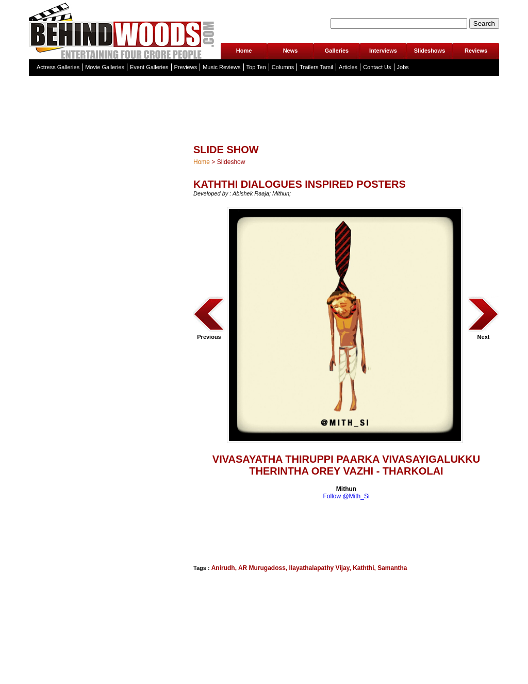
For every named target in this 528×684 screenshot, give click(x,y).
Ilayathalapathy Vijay (319, 568)
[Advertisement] (244, 531)
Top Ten (256, 67)
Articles (348, 67)
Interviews (383, 50)
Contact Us (377, 67)
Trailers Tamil (316, 67)
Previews (185, 67)
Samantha (392, 568)
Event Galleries (149, 67)
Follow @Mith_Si (346, 496)
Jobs (403, 67)
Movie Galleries (104, 67)
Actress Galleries (58, 67)
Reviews (476, 50)
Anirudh (223, 568)
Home (244, 50)
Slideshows (430, 50)
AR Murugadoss (262, 568)
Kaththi (363, 568)
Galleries (337, 50)
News (290, 50)
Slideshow (231, 162)
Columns (283, 67)
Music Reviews (221, 67)
